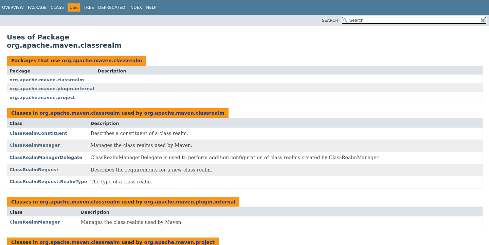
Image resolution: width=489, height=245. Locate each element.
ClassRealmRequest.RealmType (48, 181)
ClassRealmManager (35, 145)
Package (37, 7)
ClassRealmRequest (34, 169)
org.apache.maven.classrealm (102, 60)
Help (151, 7)
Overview (13, 7)
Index (135, 7)
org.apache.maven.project (42, 97)
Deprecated (111, 7)
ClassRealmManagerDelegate (46, 157)
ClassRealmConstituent (38, 133)
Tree (89, 7)
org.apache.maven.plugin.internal (52, 88)
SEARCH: (331, 20)
